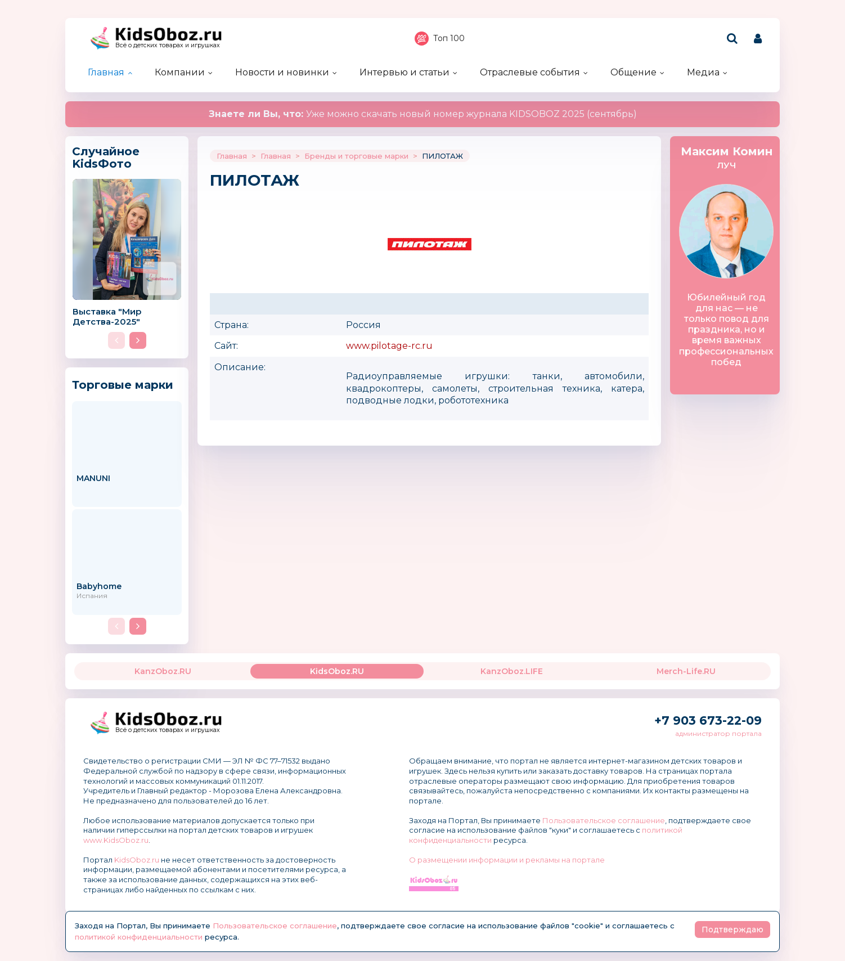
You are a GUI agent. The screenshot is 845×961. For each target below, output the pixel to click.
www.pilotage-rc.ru (389, 345)
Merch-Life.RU (686, 671)
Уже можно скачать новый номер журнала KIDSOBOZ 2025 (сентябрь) (423, 114)
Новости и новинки (282, 72)
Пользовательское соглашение (603, 820)
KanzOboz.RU (162, 671)
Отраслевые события (530, 72)
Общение (633, 72)
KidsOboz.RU (337, 671)
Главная (106, 72)
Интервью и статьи (404, 72)
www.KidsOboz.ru (116, 840)
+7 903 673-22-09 (708, 720)
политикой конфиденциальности (139, 936)
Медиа (703, 72)
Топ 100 (440, 39)
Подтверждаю (732, 929)
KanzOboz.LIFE (511, 671)
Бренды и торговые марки (356, 156)
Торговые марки (122, 384)
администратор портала (718, 733)
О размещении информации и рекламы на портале (507, 859)
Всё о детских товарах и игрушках (167, 45)
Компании (180, 72)
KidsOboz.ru (136, 859)
